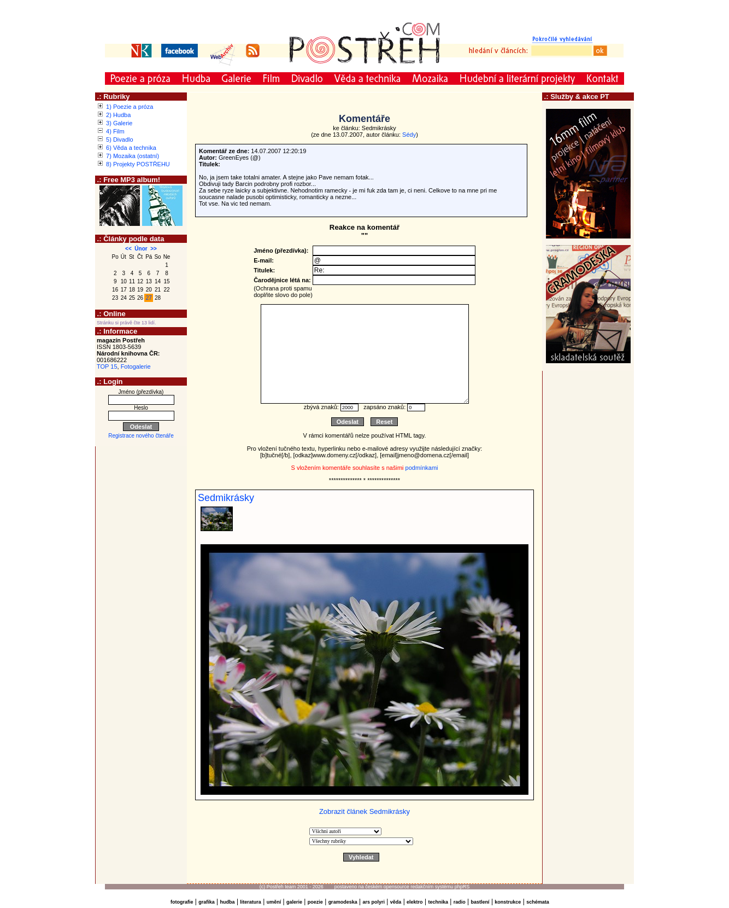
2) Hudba (118, 115)
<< (128, 249)
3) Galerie (119, 123)
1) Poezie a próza (129, 106)
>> (153, 249)
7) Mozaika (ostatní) (132, 156)
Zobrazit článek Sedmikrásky (364, 811)
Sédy (409, 134)
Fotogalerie (136, 366)
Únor (140, 249)
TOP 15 (107, 366)
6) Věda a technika (131, 147)
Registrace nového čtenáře (141, 436)
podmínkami (421, 467)
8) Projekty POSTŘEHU (138, 164)
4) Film (115, 131)
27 (149, 298)
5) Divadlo (119, 139)
